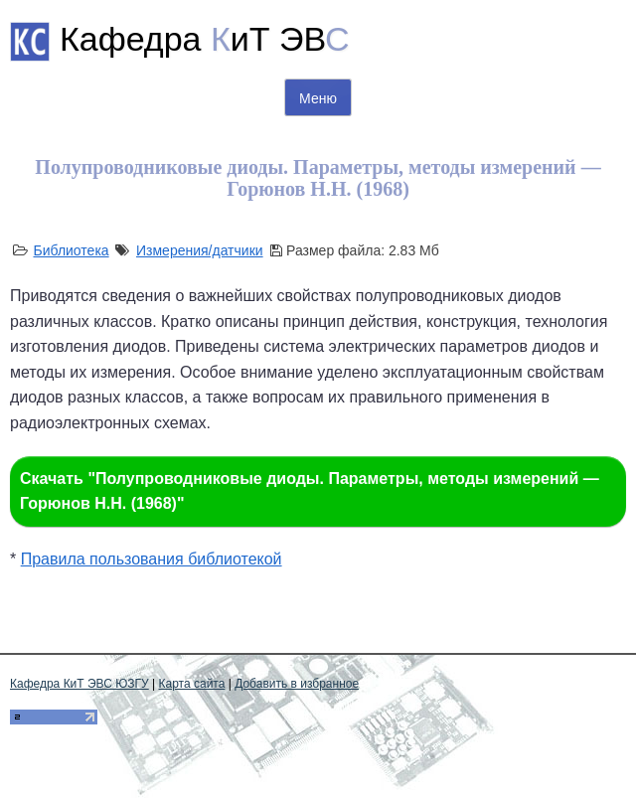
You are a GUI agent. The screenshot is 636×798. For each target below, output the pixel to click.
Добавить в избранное (297, 684)
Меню (318, 98)
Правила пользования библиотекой (151, 559)
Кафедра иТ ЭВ (205, 39)
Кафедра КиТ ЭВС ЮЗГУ (79, 684)
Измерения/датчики (199, 250)
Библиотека (70, 250)
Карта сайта (192, 684)
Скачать (309, 491)
